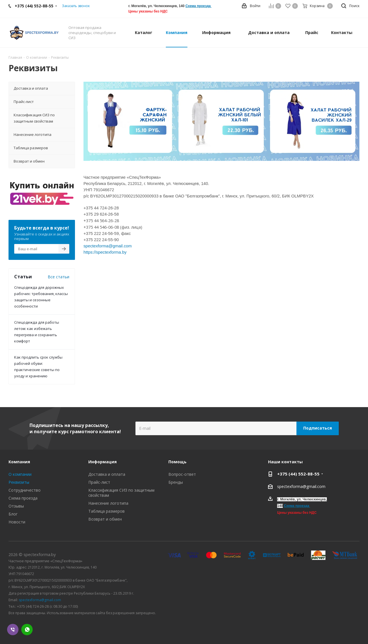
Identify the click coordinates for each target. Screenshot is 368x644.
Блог (13, 514)
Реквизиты (19, 482)
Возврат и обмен (105, 519)
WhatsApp (27, 629)
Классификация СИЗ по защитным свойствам (121, 492)
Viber (12, 629)
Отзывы (16, 506)
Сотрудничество (25, 490)
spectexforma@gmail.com (301, 486)
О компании (20, 474)
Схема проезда (198, 6)
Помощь (177, 461)
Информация (102, 461)
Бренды (175, 482)
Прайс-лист (99, 482)
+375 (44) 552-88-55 (298, 474)
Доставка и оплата (106, 474)
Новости (17, 522)
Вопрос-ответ (182, 474)
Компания (19, 461)
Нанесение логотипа (108, 503)
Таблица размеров (106, 511)
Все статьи (58, 276)
